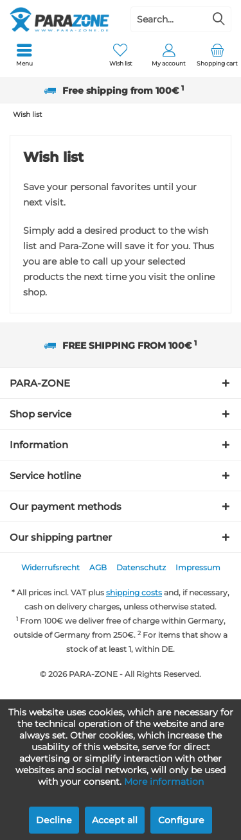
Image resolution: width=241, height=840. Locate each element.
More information (164, 781)
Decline (54, 820)
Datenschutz (141, 567)
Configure (181, 820)
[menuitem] (24, 54)
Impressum (197, 567)
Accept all (115, 820)
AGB (98, 567)
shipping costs (134, 592)
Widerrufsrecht (50, 567)
